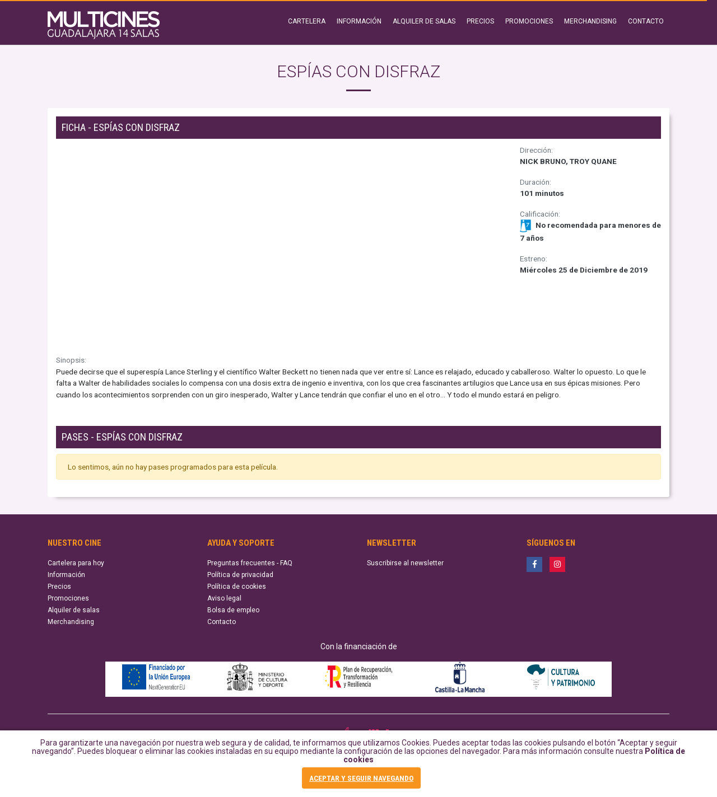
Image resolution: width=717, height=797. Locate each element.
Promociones (68, 598)
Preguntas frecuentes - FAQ (249, 563)
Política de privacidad (240, 575)
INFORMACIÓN (359, 21)
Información (66, 575)
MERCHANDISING (590, 21)
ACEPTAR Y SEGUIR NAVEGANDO (361, 777)
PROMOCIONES (529, 21)
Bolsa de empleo (233, 610)
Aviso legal (224, 598)
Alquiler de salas (74, 610)
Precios (59, 586)
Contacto (221, 622)
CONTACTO (646, 21)
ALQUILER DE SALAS (424, 21)
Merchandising (71, 622)
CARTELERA (306, 21)
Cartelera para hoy (76, 563)
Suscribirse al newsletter (405, 563)
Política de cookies (236, 586)
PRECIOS (480, 21)
